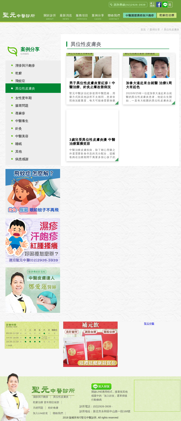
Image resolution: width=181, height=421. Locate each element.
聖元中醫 (149, 323)
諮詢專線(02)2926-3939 (129, 4)
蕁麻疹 (20, 113)
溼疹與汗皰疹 (25, 65)
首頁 (143, 29)
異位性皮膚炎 (25, 88)
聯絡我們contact (152, 4)
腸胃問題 (21, 105)
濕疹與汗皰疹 (40, 396)
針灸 (18, 128)
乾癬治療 (38, 402)
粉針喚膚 (53, 407)
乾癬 (18, 73)
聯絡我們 (58, 413)
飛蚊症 (20, 81)
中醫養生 (21, 121)
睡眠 (18, 144)
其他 (18, 151)
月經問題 (38, 407)
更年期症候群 (51, 402)
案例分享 (155, 29)
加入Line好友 (40, 413)
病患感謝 (21, 159)
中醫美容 (21, 136)
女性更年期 (23, 98)
